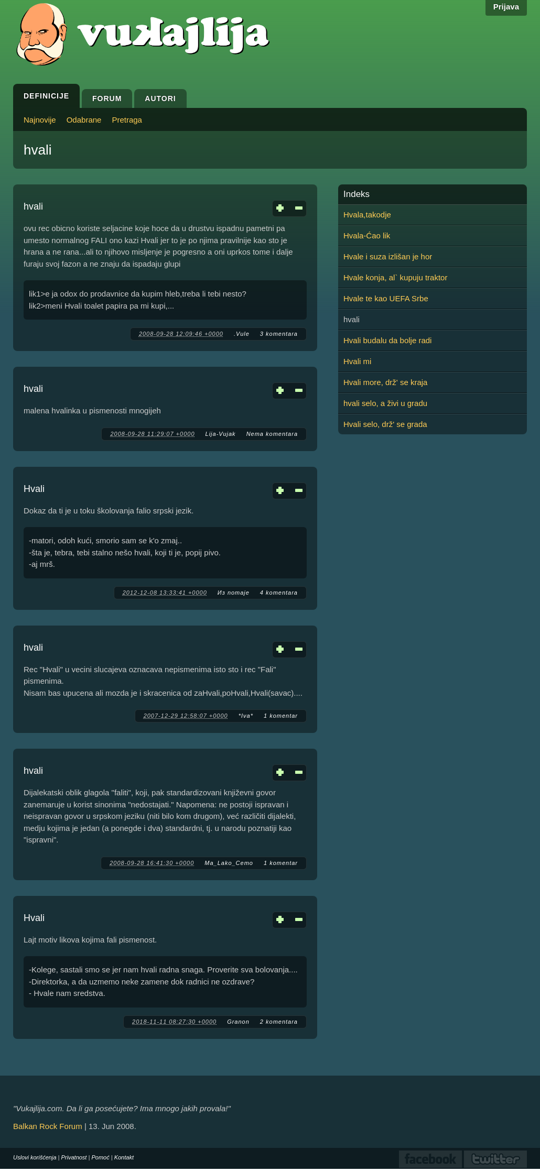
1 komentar (281, 716)
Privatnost (74, 1157)
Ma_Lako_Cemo (228, 863)
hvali (33, 206)
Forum (107, 98)
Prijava (506, 6)
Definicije (46, 96)
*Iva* (246, 716)
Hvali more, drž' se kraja (385, 382)
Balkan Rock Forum (47, 1126)
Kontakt (124, 1157)
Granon (238, 1021)
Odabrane (84, 119)
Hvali (34, 489)
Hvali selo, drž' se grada (385, 424)
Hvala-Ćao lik (366, 235)
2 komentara (279, 1021)
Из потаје (234, 592)
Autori (160, 98)
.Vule (242, 334)
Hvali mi (357, 361)
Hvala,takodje (367, 214)
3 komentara (279, 334)
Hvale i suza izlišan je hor (387, 256)
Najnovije (40, 119)
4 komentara (279, 592)
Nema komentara (272, 434)
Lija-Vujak (221, 434)
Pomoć (100, 1157)
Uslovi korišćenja (35, 1157)
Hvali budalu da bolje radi (387, 340)
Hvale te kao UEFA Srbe (385, 298)
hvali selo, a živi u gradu (385, 403)
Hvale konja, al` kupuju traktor (395, 277)
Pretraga (127, 119)
